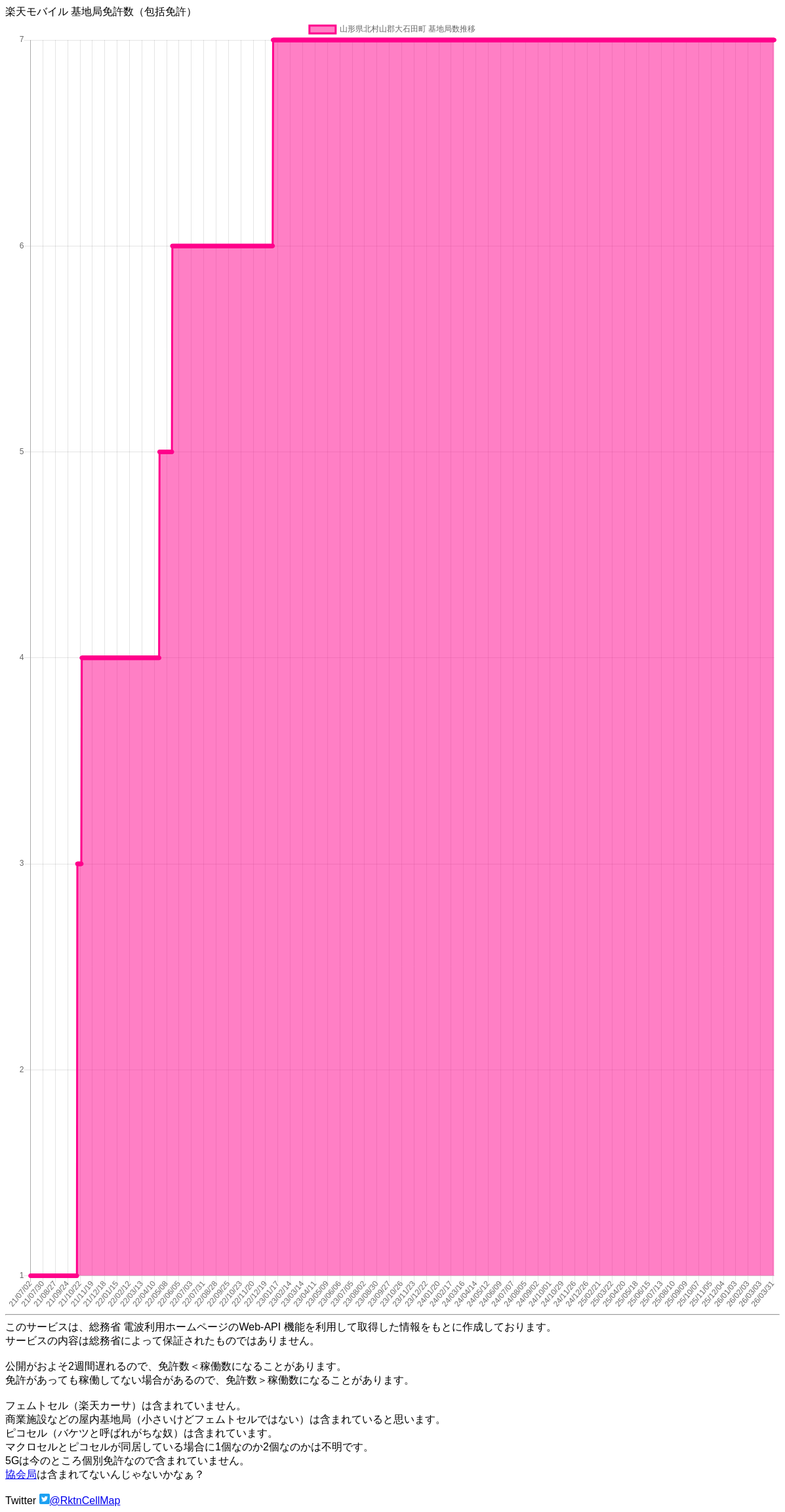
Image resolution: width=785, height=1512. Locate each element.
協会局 (21, 1474)
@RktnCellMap (85, 1500)
